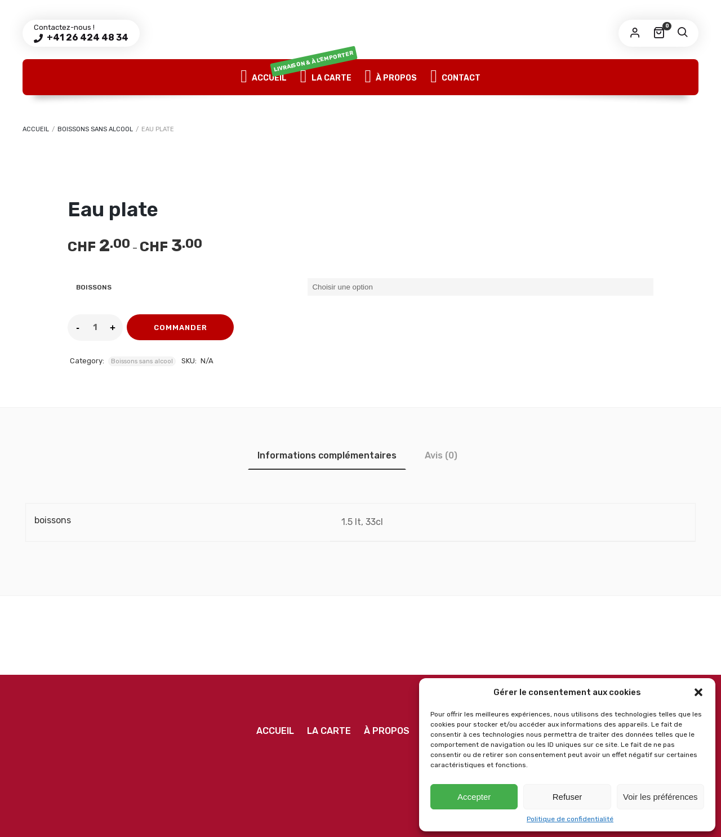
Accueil (264, 77)
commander (180, 327)
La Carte (326, 77)
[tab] (327, 455)
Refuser (567, 797)
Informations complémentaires (327, 455)
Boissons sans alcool (95, 129)
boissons (94, 287)
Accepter (474, 797)
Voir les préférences (660, 797)
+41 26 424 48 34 (86, 37)
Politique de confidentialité (570, 819)
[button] (698, 692)
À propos (391, 77)
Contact (455, 77)
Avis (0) (441, 455)
